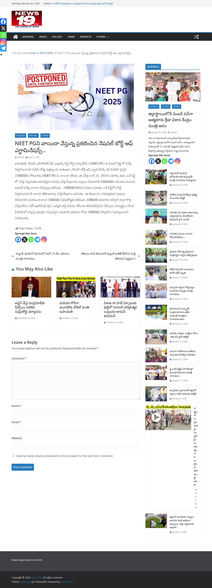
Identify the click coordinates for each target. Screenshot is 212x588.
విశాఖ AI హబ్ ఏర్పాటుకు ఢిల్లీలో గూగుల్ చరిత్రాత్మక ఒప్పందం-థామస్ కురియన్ (120, 309)
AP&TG (43, 36)
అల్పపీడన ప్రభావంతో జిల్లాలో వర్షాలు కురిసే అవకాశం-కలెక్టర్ (183, 392)
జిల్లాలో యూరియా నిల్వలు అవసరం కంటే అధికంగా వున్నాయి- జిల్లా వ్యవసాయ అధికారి (182, 522)
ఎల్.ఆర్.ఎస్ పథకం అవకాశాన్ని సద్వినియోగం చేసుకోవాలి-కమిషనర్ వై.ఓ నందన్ (184, 216)
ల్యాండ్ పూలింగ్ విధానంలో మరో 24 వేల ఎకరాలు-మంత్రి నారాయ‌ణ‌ (41, 256)
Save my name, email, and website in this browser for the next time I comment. (64, 456)
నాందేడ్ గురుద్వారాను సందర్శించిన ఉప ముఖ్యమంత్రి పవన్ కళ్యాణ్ (82, 3)
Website (17, 438)
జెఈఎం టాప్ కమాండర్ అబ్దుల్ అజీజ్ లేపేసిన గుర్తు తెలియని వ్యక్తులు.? (110, 256)
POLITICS (57, 36)
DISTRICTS (85, 36)
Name (16, 406)
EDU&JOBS (20, 135)
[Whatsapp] (31, 239)
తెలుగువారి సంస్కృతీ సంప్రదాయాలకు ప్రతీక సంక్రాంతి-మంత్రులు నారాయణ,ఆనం (179, 314)
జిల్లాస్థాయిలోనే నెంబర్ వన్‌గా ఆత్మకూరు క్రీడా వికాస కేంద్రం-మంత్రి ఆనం (170, 119)
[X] (24, 239)
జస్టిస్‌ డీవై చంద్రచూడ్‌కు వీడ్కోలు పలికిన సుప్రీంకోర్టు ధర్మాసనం (30, 307)
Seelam (21, 157)
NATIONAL (28, 36)
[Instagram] (44, 239)
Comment (19, 358)
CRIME (71, 36)
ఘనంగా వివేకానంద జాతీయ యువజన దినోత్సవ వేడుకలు (183, 353)
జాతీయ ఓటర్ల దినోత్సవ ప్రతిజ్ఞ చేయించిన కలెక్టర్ (183, 196)
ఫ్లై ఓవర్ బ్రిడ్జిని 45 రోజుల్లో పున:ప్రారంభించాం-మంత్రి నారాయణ (181, 372)
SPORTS (176, 106)
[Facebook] (18, 239)
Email (16, 422)
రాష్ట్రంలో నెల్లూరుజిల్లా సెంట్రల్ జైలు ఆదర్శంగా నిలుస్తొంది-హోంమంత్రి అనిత (196, 446)
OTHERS (101, 36)
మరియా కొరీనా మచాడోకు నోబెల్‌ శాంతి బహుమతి (74, 307)
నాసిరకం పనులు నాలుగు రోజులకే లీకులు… (181, 235)
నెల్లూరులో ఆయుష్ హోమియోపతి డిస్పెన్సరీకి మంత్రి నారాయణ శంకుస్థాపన (183, 177)
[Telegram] (37, 239)
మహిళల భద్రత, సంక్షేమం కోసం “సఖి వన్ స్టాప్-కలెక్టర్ (184, 335)
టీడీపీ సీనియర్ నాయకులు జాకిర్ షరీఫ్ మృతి (182, 271)
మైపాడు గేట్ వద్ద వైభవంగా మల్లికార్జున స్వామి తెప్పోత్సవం (183, 253)
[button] (107, 36)
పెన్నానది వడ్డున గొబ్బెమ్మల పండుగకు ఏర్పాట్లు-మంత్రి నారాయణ (182, 291)
